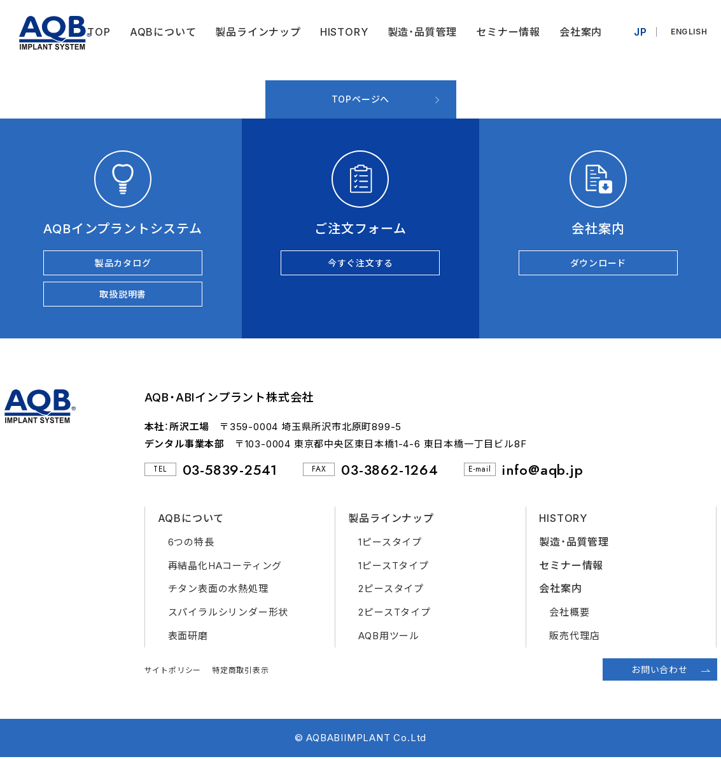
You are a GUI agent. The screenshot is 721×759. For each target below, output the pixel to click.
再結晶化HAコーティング (225, 567)
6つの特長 (191, 543)
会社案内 (579, 31)
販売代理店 (574, 638)
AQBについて (162, 31)
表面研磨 (188, 638)
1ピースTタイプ (393, 567)
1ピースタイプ (390, 543)
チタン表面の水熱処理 (218, 590)
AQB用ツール (388, 638)
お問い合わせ (659, 670)
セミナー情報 (507, 31)
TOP (97, 31)
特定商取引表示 (240, 671)
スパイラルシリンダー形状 (228, 614)
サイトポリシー (173, 671)
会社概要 (569, 614)
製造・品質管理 (421, 31)
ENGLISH (688, 32)
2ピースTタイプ (394, 614)
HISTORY (343, 31)
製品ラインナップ (256, 31)
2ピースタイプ (391, 590)
